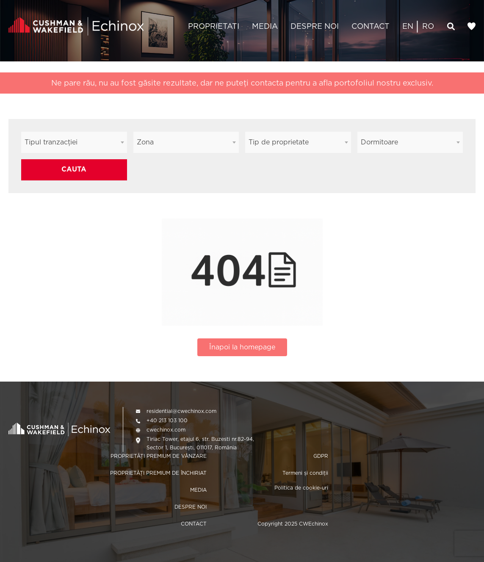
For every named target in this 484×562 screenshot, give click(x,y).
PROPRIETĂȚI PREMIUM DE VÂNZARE (159, 456)
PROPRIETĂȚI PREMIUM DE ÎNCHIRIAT (158, 473)
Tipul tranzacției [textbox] (51, 142)
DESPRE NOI (314, 26)
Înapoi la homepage (242, 347)
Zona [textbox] (145, 142)
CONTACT (370, 26)
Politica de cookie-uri (301, 487)
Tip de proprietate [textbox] (279, 142)
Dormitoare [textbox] (379, 142)
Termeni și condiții (305, 473)
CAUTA (73, 169)
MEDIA (265, 26)
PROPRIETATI (213, 26)
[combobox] (74, 142)
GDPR (320, 456)
